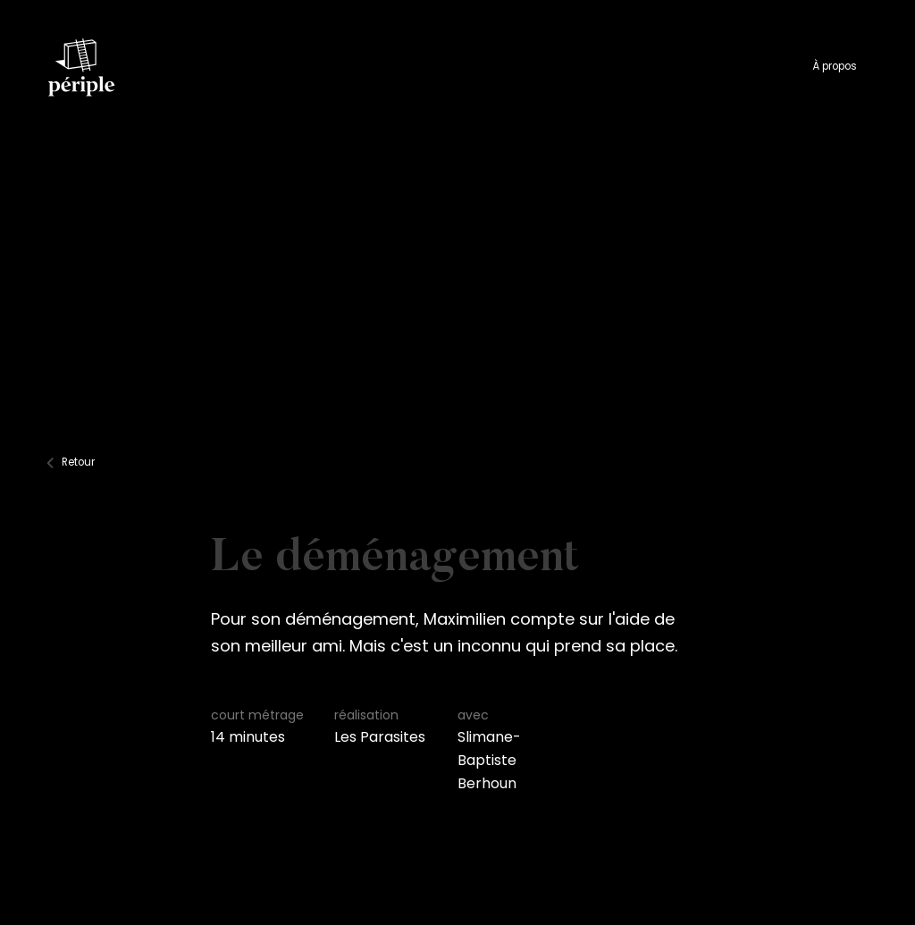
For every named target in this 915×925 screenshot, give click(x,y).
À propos (834, 66)
